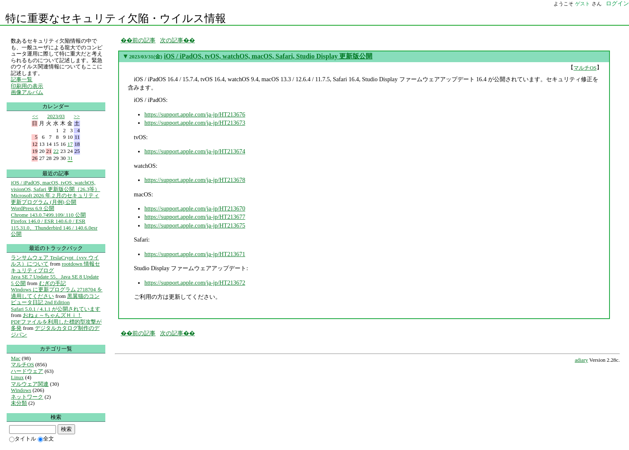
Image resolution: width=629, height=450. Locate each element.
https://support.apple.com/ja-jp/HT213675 (194, 225)
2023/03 (56, 116)
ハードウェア (27, 371)
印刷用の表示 (27, 86)
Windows (21, 390)
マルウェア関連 (30, 384)
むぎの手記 (52, 283)
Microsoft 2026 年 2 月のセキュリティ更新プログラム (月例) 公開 (55, 198)
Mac (15, 358)
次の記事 (171, 40)
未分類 (19, 403)
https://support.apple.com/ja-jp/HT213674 (194, 151)
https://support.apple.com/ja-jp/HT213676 (194, 114)
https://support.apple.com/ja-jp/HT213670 (194, 208)
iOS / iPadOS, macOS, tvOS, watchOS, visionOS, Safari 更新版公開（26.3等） (55, 185)
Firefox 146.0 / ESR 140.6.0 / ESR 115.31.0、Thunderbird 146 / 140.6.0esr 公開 (54, 227)
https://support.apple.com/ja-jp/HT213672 (194, 282)
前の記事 (143, 40)
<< (35, 116)
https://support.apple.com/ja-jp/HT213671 (194, 254)
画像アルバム (27, 92)
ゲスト (582, 4)
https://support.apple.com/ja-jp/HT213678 (194, 180)
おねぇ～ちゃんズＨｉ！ (52, 315)
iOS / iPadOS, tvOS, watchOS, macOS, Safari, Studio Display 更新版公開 (268, 56)
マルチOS (585, 68)
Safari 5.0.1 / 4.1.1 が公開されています (55, 309)
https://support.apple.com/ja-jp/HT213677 (194, 216)
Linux (17, 377)
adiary (581, 360)
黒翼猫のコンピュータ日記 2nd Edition (55, 299)
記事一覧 (21, 79)
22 (56, 151)
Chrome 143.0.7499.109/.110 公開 (48, 215)
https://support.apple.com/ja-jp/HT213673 (194, 122)
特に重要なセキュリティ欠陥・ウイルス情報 (115, 18)
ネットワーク (27, 397)
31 (70, 158)
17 (70, 144)
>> (77, 116)
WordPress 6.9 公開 (32, 208)
